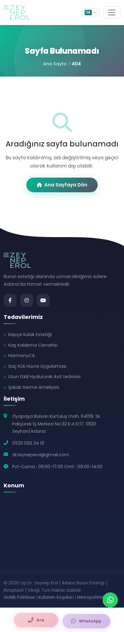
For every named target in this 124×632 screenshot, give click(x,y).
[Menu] (111, 12)
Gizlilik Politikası (19, 597)
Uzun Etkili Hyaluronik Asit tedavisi (44, 377)
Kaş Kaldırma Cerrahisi (33, 345)
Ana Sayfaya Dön (62, 185)
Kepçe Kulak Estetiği (30, 334)
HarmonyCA (21, 355)
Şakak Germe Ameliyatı (33, 387)
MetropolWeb (91, 597)
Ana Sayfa (54, 64)
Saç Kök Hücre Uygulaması (37, 366)
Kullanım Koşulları (56, 597)
